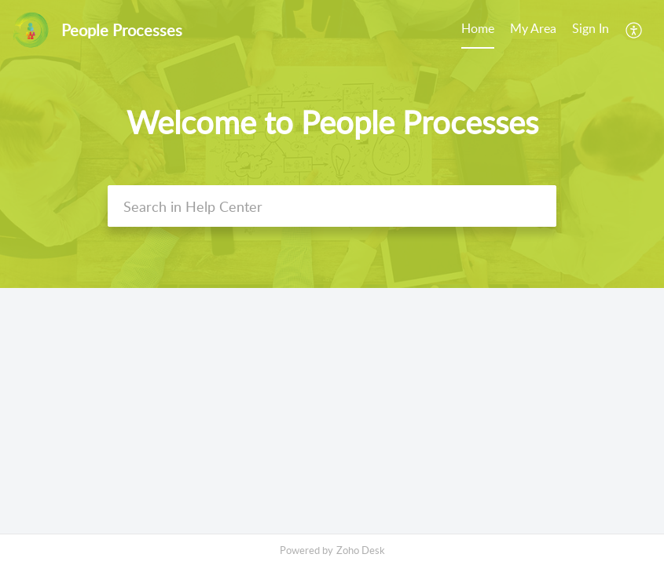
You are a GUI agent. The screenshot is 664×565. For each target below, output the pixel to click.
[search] (332, 206)
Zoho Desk (360, 550)
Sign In (590, 28)
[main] (332, 411)
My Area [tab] (533, 28)
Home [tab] (477, 28)
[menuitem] (590, 30)
